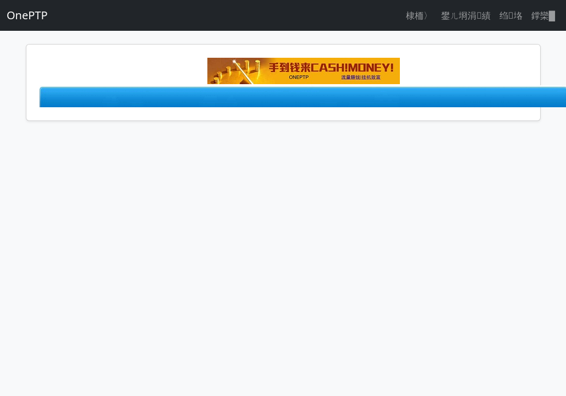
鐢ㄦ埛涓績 (466, 15)
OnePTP (27, 15)
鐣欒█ (543, 15)
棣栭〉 (419, 15)
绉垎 (511, 15)
